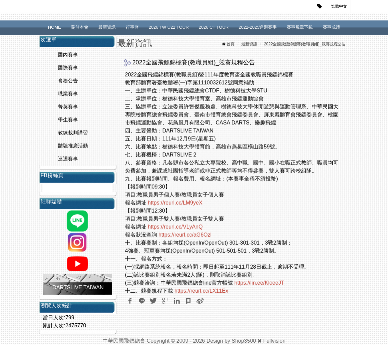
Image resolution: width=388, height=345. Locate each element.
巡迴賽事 (68, 158)
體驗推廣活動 (73, 145)
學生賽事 (68, 119)
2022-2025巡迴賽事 (258, 27)
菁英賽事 (68, 106)
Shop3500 (244, 341)
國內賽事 (68, 54)
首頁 (231, 44)
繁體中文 (339, 6)
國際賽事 (68, 67)
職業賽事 (68, 93)
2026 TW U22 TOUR (169, 27)
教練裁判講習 (73, 132)
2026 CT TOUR (214, 27)
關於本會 (79, 27)
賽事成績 (331, 27)
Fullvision (274, 341)
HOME (54, 27)
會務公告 (68, 80)
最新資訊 (107, 27)
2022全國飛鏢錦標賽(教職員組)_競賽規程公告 (305, 44)
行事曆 (132, 27)
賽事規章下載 (300, 27)
